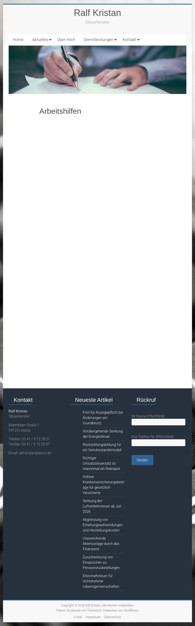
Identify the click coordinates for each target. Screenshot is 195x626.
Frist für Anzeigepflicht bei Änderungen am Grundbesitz (103, 417)
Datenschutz (112, 617)
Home (18, 39)
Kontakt (129, 39)
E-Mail (78, 617)
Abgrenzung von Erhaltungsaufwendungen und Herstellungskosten (103, 525)
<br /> (97, 247)
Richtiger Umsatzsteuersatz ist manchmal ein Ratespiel (101, 463)
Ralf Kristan (97, 13)
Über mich (66, 39)
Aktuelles (40, 39)
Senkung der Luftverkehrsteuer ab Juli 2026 (102, 506)
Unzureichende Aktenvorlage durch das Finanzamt (101, 543)
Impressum (93, 617)
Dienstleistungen (98, 39)
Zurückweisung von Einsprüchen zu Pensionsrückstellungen (101, 562)
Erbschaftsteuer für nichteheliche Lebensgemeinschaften (101, 581)
